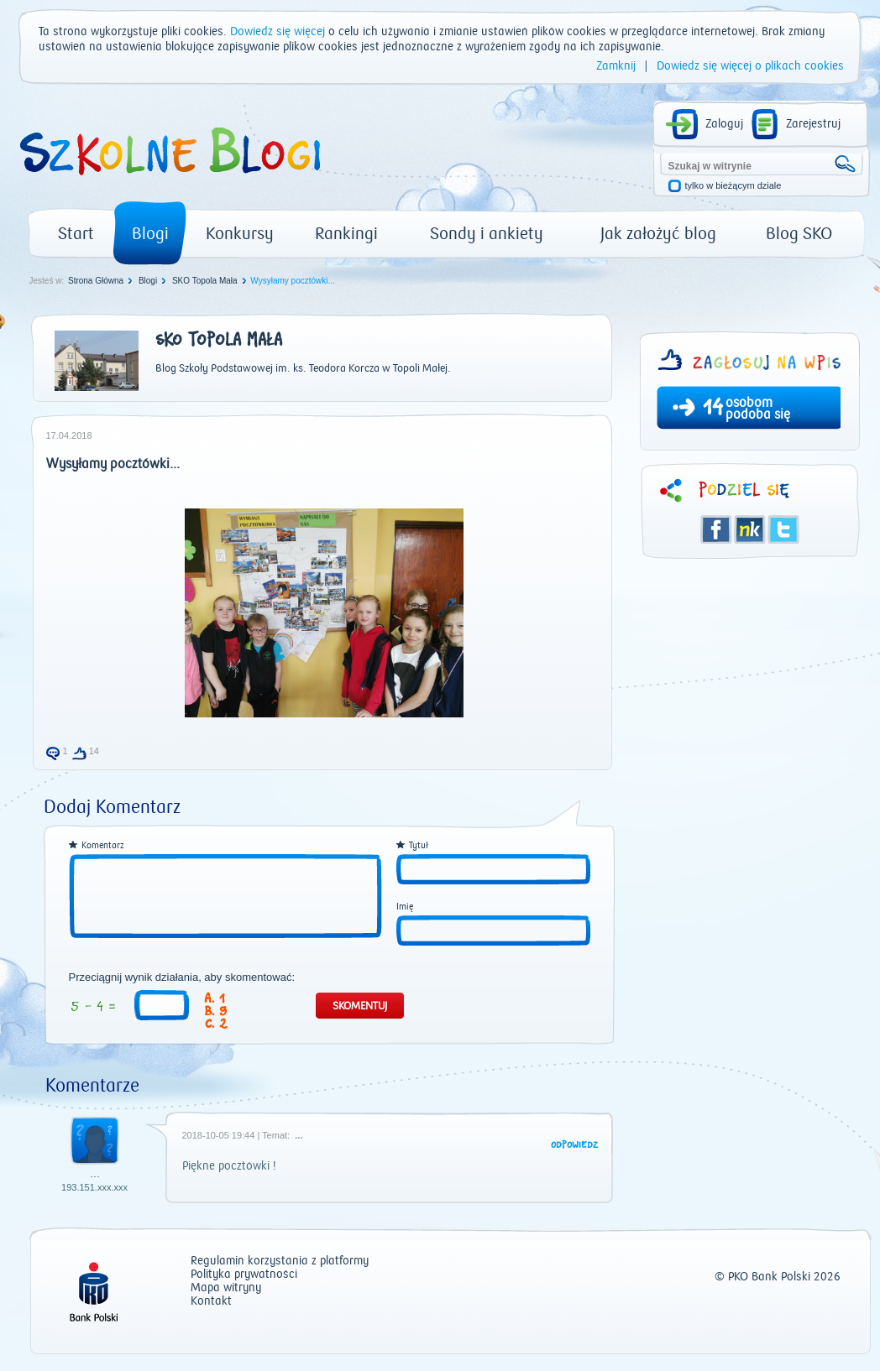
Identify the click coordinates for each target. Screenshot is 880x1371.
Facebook (716, 529)
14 (713, 409)
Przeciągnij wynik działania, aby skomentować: (182, 977)
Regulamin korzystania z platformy (280, 1261)
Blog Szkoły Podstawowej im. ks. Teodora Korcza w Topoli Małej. (303, 368)
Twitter (783, 529)
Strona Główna (95, 280)
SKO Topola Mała (205, 280)
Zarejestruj (813, 124)
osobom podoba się (757, 408)
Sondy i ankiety (486, 233)
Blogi (150, 233)
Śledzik (750, 529)
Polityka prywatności (244, 1275)
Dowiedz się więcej (277, 32)
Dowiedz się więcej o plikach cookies (750, 66)
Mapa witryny (226, 1288)
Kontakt (211, 1301)
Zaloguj (724, 124)
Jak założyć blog (658, 233)
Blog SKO (799, 233)
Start (76, 233)
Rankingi (346, 233)
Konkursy (240, 233)
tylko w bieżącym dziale (733, 185)
